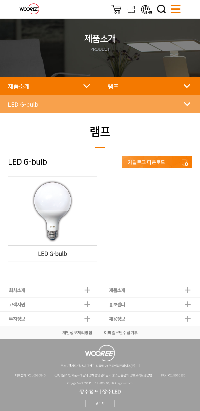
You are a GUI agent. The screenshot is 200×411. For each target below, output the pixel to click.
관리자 (100, 403)
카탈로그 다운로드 (146, 162)
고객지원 (17, 304)
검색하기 (161, 9)
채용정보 (117, 318)
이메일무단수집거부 (121, 332)
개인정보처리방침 (77, 332)
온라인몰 (116, 9)
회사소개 (17, 290)
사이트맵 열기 (175, 9)
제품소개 (117, 290)
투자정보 (17, 318)
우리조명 (29, 9)
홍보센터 (117, 304)
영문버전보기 (146, 9)
